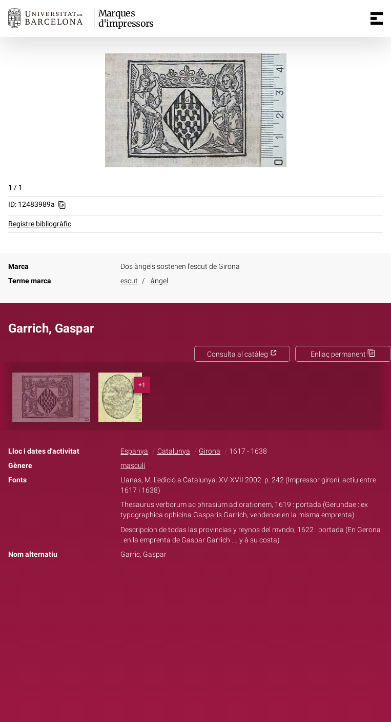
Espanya (134, 451)
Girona (209, 451)
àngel (159, 281)
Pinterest (213, 586)
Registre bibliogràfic (39, 224)
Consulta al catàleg (242, 354)
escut (129, 281)
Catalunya (173, 451)
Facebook (166, 586)
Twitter (190, 586)
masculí (132, 465)
